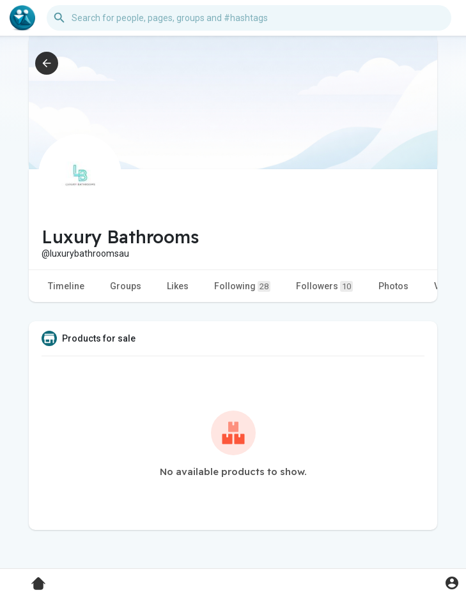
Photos (393, 286)
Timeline (66, 286)
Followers (324, 286)
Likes (178, 286)
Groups (125, 286)
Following (242, 286)
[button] (249, 18)
